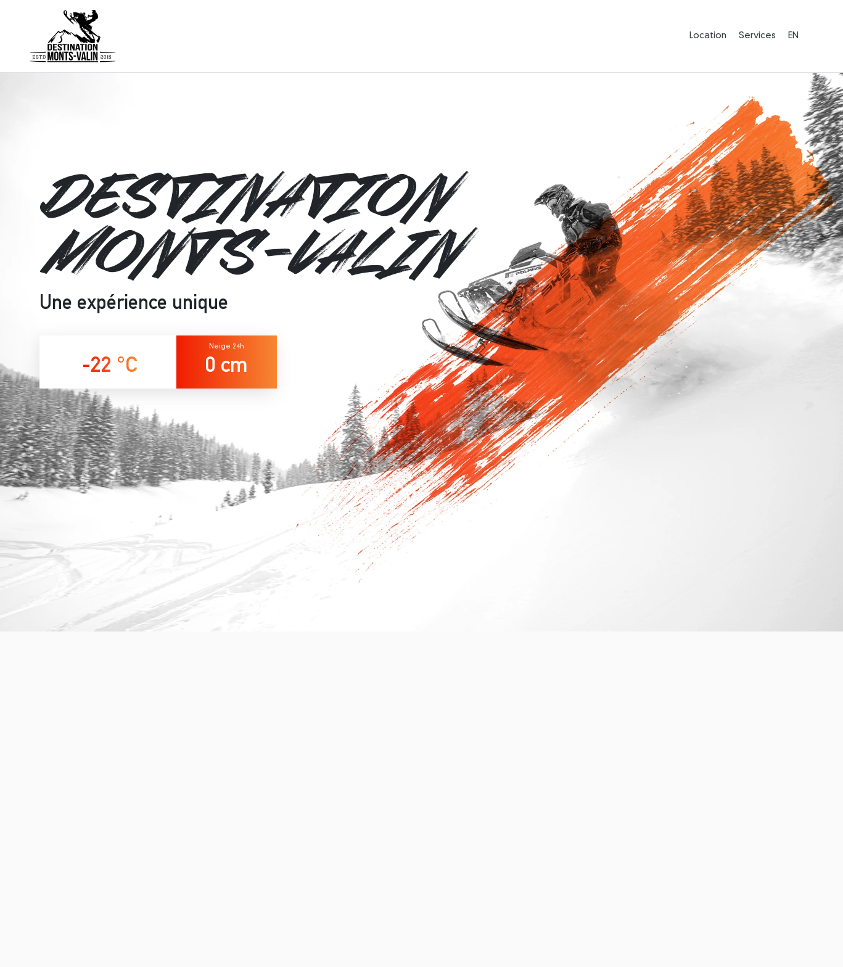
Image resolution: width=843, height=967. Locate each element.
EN (793, 35)
